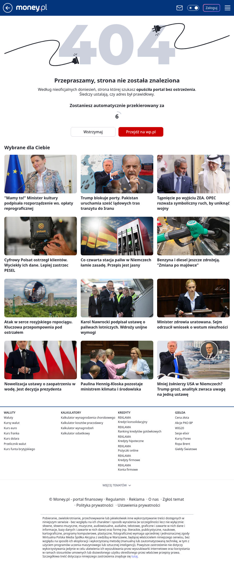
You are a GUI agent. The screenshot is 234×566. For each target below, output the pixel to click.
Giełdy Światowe (186, 449)
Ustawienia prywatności (138, 505)
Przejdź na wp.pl (141, 131)
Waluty (8, 418)
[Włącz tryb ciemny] (193, 8)
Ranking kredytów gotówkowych (139, 431)
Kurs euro (10, 428)
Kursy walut (12, 423)
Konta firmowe (128, 470)
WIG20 (179, 428)
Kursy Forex (183, 439)
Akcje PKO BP (184, 423)
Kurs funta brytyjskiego (19, 449)
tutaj (134, 556)
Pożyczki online (128, 450)
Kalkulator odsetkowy (75, 433)
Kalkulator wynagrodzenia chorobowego (88, 418)
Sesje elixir (182, 433)
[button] (227, 8)
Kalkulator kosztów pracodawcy (82, 423)
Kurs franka (11, 433)
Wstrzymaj (93, 131)
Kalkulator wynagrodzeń (77, 428)
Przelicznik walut (15, 444)
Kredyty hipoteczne (131, 441)
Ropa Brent (182, 444)
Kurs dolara (11, 439)
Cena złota (182, 418)
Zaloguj (212, 7)
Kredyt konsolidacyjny (132, 422)
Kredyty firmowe (129, 460)
